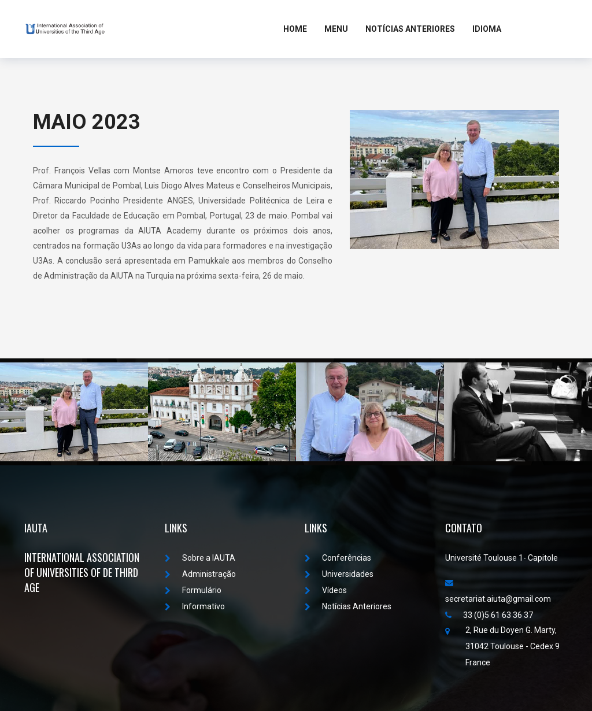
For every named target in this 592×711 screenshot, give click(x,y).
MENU (336, 29)
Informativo (195, 606)
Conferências (338, 557)
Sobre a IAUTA (200, 557)
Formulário (193, 590)
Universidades (339, 574)
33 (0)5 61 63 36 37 (489, 615)
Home (295, 29)
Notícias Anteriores (410, 29)
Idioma (486, 29)
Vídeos (326, 590)
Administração (200, 574)
